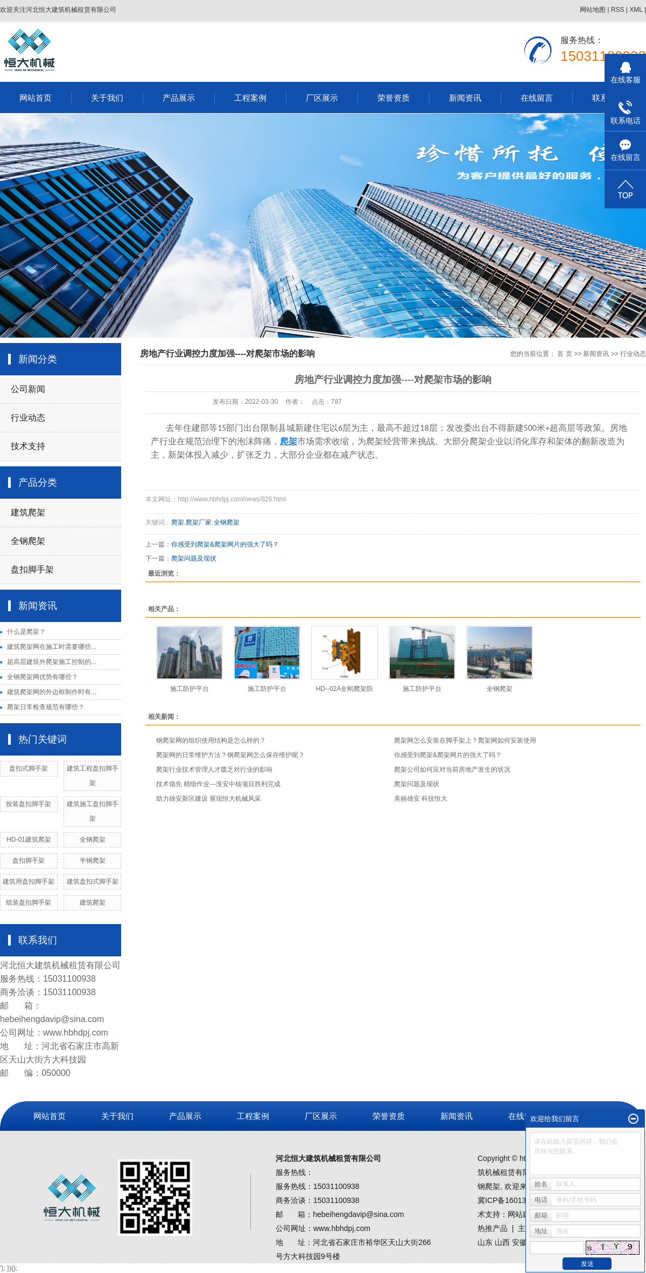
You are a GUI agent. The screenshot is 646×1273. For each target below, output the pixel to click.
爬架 (177, 522)
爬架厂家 (199, 522)
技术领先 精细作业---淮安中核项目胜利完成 (218, 784)
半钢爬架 (93, 860)
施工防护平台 (189, 689)
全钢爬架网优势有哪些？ (42, 677)
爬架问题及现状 (193, 558)
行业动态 (28, 417)
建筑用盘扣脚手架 (28, 881)
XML (635, 9)
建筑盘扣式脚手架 (92, 881)
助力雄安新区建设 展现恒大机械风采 (208, 798)
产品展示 (179, 97)
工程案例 (250, 97)
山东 (485, 1242)
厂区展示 (322, 97)
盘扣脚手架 (32, 569)
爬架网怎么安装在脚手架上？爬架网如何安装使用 (465, 740)
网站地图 (593, 9)
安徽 (519, 1242)
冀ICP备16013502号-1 (515, 1200)
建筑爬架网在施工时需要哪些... (51, 647)
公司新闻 (28, 389)
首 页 (564, 354)
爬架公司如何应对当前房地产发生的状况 (452, 769)
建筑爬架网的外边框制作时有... (51, 692)
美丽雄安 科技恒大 (420, 798)
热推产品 (493, 1228)
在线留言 (537, 97)
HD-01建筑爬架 (28, 839)
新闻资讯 (465, 97)
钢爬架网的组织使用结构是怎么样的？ (211, 740)
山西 (502, 1242)
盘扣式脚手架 (28, 768)
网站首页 (35, 97)
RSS (617, 9)
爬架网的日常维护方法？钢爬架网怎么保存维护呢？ (230, 755)
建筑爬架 (28, 512)
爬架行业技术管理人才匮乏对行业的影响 (214, 769)
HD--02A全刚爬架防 (345, 689)
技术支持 (28, 446)
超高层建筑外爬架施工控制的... (51, 662)
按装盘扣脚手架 (28, 804)
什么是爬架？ (26, 631)
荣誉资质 (393, 97)
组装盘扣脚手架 (28, 902)
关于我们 (107, 97)
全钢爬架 (28, 540)
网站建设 (523, 1214)
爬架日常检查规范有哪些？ (46, 707)
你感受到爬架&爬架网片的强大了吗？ (225, 544)
